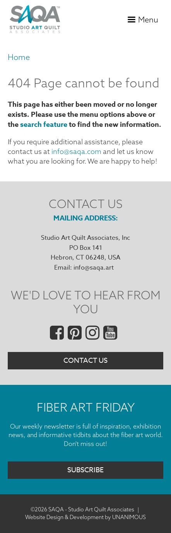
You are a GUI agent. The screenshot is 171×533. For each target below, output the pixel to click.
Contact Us (85, 360)
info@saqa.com (76, 151)
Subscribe (85, 470)
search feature (43, 125)
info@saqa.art (94, 267)
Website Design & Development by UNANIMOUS (85, 517)
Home (19, 57)
